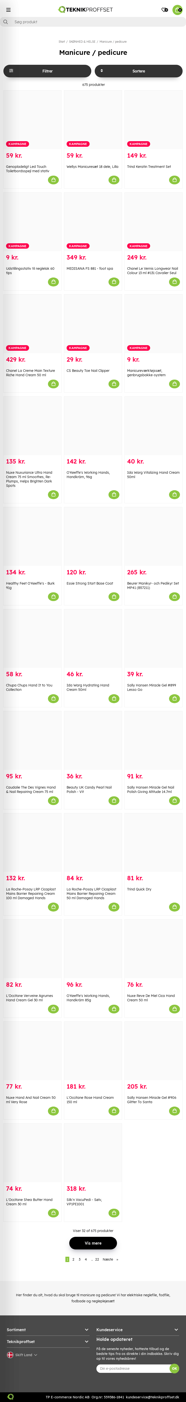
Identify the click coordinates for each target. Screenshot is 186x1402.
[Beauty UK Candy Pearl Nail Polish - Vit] (93, 740)
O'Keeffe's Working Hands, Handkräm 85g (88, 998)
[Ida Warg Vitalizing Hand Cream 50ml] (153, 426)
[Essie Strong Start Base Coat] (93, 536)
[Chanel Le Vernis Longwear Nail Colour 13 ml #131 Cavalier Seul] (153, 222)
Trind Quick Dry (139, 889)
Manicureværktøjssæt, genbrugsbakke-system (146, 372)
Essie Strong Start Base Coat (90, 583)
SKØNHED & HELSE (82, 41)
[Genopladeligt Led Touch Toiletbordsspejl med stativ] (32, 119)
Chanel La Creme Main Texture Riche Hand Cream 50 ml (30, 372)
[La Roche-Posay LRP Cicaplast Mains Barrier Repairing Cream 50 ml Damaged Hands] (93, 842)
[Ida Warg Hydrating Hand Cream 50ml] (93, 638)
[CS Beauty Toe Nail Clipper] (93, 323)
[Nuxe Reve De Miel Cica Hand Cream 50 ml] (153, 949)
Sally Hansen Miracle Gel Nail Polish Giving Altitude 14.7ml (150, 789)
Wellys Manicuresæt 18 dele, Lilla (92, 166)
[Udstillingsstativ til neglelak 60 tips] (32, 222)
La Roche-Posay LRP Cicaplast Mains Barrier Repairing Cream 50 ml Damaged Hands (91, 893)
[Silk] (93, 1153)
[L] (32, 949)
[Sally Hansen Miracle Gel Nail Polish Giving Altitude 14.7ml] (153, 740)
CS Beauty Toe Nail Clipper (88, 370)
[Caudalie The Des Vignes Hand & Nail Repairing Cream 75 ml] (32, 740)
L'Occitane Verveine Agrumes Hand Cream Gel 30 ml (29, 998)
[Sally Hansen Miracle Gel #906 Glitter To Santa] (153, 1051)
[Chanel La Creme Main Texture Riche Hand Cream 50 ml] (32, 323)
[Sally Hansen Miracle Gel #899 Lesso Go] (153, 638)
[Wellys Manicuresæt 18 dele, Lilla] (93, 119)
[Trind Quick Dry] (153, 842)
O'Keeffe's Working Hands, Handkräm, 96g (88, 474)
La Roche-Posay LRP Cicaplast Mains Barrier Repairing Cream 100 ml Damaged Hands (31, 893)
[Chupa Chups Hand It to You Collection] (32, 638)
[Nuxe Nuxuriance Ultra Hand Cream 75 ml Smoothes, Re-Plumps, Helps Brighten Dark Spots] (32, 426)
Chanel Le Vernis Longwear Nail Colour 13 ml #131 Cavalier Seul (152, 270)
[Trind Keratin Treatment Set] (153, 119)
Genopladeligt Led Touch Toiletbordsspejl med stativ (27, 168)
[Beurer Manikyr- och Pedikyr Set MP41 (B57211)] (153, 536)
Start (62, 41)
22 (97, 1259)
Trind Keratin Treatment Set (149, 166)
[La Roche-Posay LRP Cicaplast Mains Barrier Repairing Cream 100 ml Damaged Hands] (32, 842)
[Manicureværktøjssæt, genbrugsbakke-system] (153, 323)
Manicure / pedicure (113, 41)
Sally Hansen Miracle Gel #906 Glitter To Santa (151, 1099)
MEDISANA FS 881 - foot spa (90, 268)
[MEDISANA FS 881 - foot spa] (93, 222)
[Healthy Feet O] (32, 536)
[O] (93, 426)
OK (174, 1368)
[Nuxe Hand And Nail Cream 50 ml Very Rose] (32, 1051)
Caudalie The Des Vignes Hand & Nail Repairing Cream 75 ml (31, 789)
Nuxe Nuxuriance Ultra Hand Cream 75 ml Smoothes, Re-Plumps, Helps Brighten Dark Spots (29, 479)
